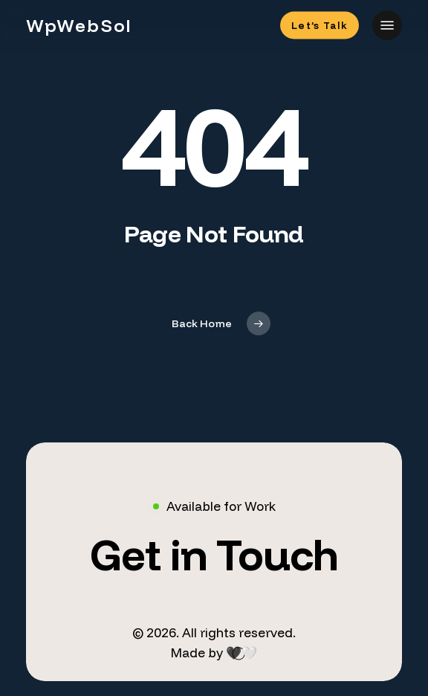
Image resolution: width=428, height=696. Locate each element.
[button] (387, 25)
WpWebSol (79, 25)
